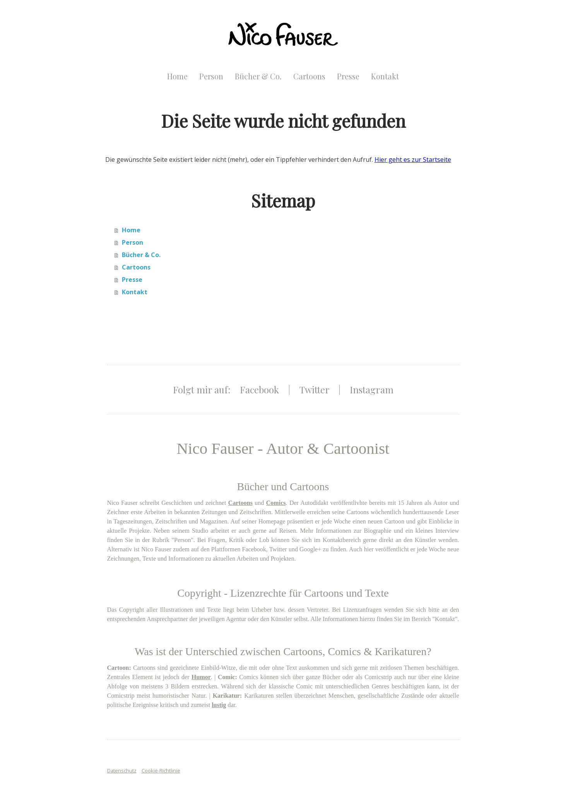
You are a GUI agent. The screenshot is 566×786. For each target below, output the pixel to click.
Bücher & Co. (258, 76)
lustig (219, 705)
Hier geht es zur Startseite (412, 159)
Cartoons (309, 76)
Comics (276, 502)
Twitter (314, 389)
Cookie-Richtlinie (161, 770)
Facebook (259, 389)
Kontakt (385, 76)
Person (211, 76)
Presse (348, 76)
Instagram (371, 389)
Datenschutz (122, 770)
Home (177, 76)
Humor (201, 677)
